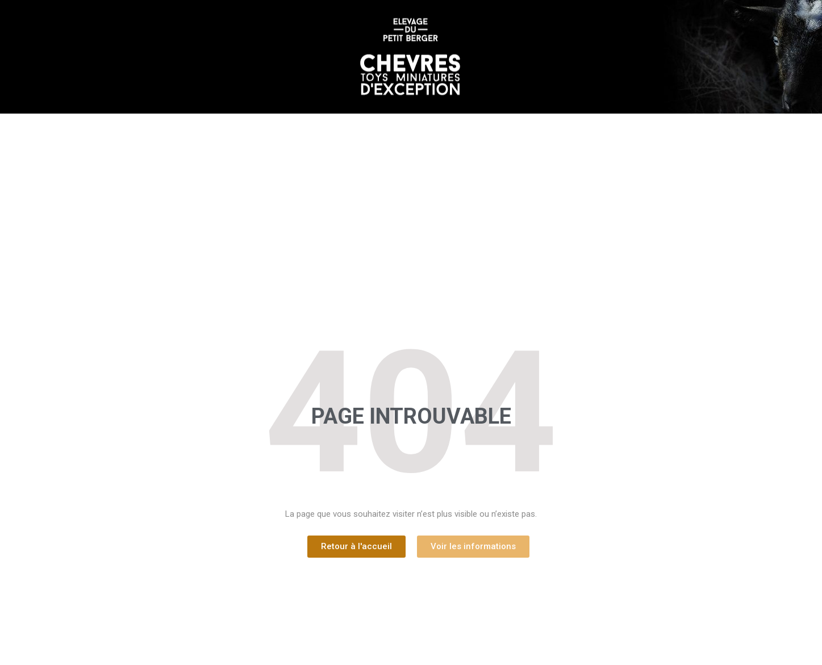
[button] (356, 547)
